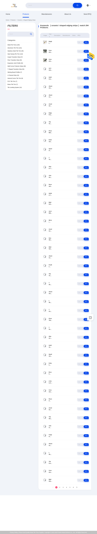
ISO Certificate (84, 512)
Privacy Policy (84, 520)
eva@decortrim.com (15, 514)
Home (8, 14)
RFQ (86, 42)
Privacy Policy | (14, 532)
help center (83, 524)
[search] (77, 5)
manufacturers (47, 14)
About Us (67, 14)
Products (26, 14)
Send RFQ (87, 14)
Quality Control (84, 516)
